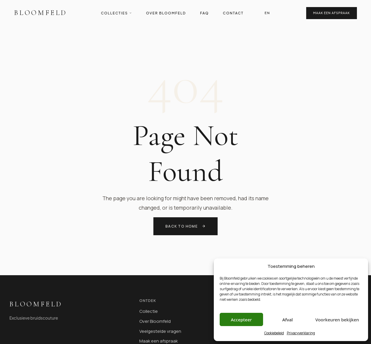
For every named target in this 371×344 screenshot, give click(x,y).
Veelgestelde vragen (160, 331)
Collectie (148, 311)
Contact (233, 13)
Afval (287, 320)
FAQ (204, 13)
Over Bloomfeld (166, 13)
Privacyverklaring (301, 332)
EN (267, 13)
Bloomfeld (40, 13)
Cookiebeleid (274, 332)
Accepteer (241, 320)
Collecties (116, 13)
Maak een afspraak (331, 13)
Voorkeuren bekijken (337, 320)
